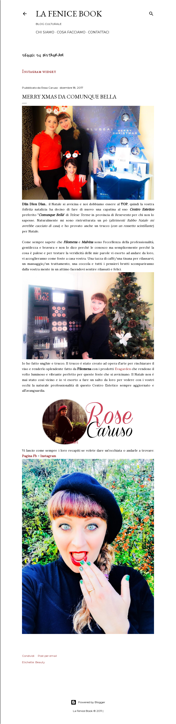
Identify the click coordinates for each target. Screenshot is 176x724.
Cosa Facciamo (71, 32)
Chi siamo (45, 32)
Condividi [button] (28, 655)
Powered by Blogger (88, 702)
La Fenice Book (69, 13)
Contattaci (98, 32)
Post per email (47, 655)
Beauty (40, 662)
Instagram (48, 456)
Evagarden (123, 369)
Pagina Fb (29, 456)
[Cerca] (151, 13)
